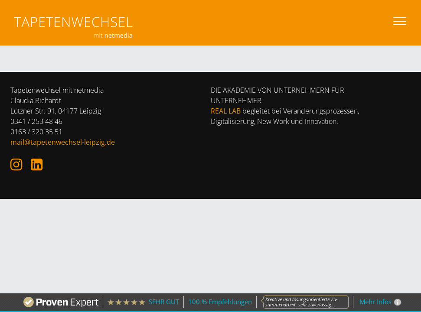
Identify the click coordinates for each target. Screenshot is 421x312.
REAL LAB (226, 111)
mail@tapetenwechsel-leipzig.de (62, 142)
